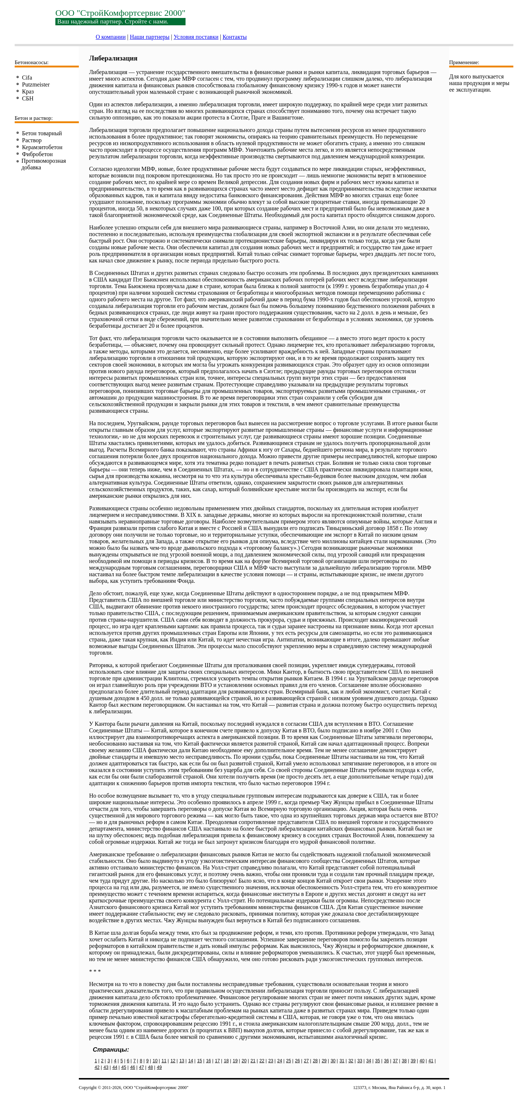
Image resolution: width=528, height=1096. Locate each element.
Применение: (464, 62)
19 (235, 1060)
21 (252, 1060)
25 (288, 1060)
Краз (28, 91)
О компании (111, 37)
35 (377, 1060)
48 (150, 1067)
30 (333, 1060)
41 (431, 1060)
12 (172, 1060)
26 (297, 1060)
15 (199, 1060)
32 (350, 1060)
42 (97, 1067)
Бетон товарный (42, 133)
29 (324, 1060)
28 (315, 1060)
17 (217, 1060)
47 (141, 1067)
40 (421, 1060)
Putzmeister (36, 84)
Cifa (27, 77)
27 (306, 1060)
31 (342, 1060)
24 (279, 1060)
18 (226, 1060)
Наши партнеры (149, 37)
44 (115, 1067)
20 (244, 1060)
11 (164, 1060)
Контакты (235, 37)
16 (208, 1060)
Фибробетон (37, 154)
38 (404, 1060)
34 (368, 1060)
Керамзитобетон (42, 147)
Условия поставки (196, 37)
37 (395, 1060)
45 (123, 1067)
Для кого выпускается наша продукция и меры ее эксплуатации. (479, 83)
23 (270, 1060)
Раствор (32, 140)
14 (190, 1060)
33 (359, 1060)
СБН (27, 98)
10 (155, 1060)
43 (105, 1067)
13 (181, 1060)
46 (132, 1067)
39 (413, 1060)
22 (262, 1060)
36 (386, 1060)
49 (159, 1067)
